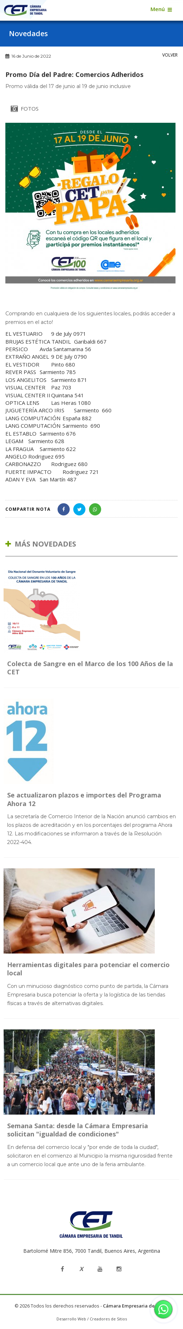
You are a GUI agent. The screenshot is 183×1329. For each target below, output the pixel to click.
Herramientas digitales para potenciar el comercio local (88, 968)
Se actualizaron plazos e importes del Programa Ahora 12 (84, 799)
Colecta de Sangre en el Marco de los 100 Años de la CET (90, 667)
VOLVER (170, 55)
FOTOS (25, 108)
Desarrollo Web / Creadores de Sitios (91, 1318)
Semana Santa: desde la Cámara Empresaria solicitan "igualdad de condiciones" (77, 1129)
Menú (157, 9)
